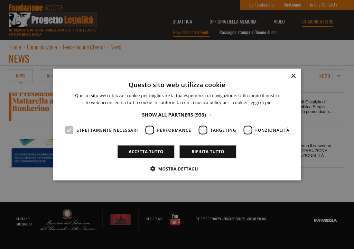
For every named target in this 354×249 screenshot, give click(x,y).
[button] (177, 114)
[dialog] (177, 124)
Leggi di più (260, 102)
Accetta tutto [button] (146, 151)
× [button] (293, 76)
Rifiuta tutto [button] (208, 151)
